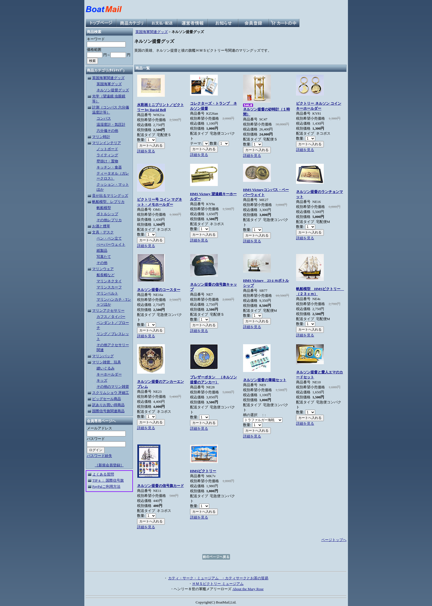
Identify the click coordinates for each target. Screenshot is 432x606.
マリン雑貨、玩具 (106, 362)
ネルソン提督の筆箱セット (264, 380)
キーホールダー (109, 374)
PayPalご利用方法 (106, 486)
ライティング (107, 155)
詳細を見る (146, 151)
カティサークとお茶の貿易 (246, 578)
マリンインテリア (106, 143)
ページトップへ (334, 540)
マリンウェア (103, 269)
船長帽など (106, 275)
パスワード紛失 (99, 456)
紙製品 (102, 250)
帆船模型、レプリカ (108, 202)
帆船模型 (104, 208)
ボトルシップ (107, 214)
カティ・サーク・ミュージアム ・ (196, 578)
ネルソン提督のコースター (158, 290)
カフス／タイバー (111, 317)
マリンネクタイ (109, 281)
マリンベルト (107, 293)
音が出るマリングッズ (110, 195)
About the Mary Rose (248, 589)
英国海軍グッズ (109, 84)
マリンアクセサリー (108, 310)
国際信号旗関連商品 (108, 411)
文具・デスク (103, 232)
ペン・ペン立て (109, 238)
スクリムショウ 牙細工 (110, 393)
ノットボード (107, 149)
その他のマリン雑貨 (113, 386)
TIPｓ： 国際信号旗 (108, 480)
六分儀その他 (107, 131)
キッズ (102, 380)
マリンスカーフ (109, 287)
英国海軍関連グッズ (108, 78)
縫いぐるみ (106, 368)
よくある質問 (103, 474)
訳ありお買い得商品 (108, 405)
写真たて (104, 257)
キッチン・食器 (109, 167)
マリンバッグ (103, 356)
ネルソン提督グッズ (113, 90)
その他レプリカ (109, 220)
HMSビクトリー (203, 471)
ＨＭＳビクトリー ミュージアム (217, 584)
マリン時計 (101, 137)
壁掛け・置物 (107, 161)
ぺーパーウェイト (111, 244)
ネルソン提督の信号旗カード (160, 486)
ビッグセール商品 (106, 399)
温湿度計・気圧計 (111, 124)
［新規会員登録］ (109, 465)
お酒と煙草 (101, 226)
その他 (102, 263)
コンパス (104, 118)
